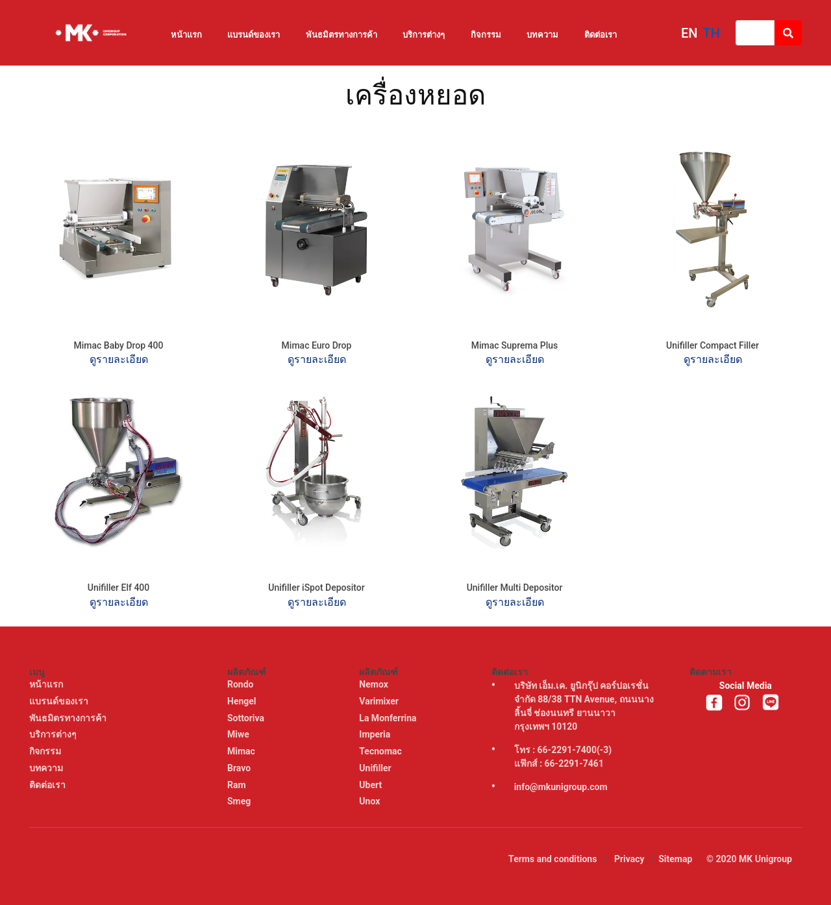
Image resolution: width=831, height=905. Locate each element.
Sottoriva (247, 718)
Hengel (242, 701)
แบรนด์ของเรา (253, 35)
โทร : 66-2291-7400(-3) (563, 750)
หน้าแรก (186, 35)
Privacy (629, 859)
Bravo (240, 768)
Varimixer (380, 701)
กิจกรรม (486, 35)
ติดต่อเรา (600, 35)
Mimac (242, 751)
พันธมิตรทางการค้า (341, 35)
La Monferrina (389, 718)
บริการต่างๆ (424, 35)
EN (689, 33)
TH (711, 33)
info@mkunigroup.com (561, 787)
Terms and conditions (552, 859)
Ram (237, 785)
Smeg (240, 801)
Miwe (239, 734)
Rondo (241, 684)
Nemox (374, 684)
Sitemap (675, 859)
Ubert (371, 785)
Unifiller (376, 768)
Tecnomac (381, 751)
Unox (370, 801)
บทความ (542, 35)
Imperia (375, 734)
